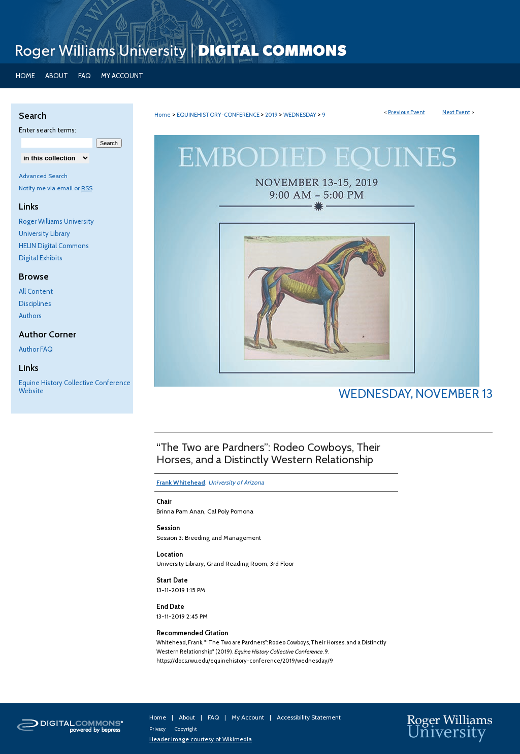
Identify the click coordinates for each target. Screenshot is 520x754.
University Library (44, 233)
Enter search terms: (47, 130)
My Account (249, 717)
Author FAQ (36, 349)
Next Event (456, 112)
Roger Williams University (56, 221)
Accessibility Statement (309, 717)
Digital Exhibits (40, 258)
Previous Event (406, 112)
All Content (36, 291)
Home (162, 114)
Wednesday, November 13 (416, 393)
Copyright (186, 729)
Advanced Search (43, 176)
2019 (272, 114)
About (188, 717)
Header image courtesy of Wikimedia (200, 739)
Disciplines (35, 303)
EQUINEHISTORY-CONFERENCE (219, 114)
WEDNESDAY (300, 114)
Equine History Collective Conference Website (75, 387)
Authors (30, 316)
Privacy (158, 729)
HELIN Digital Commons (54, 246)
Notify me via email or (55, 188)
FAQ (214, 717)
